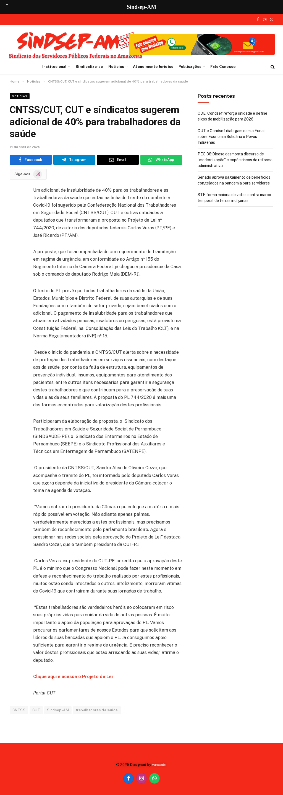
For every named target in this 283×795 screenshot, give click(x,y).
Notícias (116, 66)
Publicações (190, 66)
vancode (159, 765)
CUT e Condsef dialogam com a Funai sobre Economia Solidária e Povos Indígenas (231, 137)
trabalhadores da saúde (97, 710)
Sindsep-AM (58, 710)
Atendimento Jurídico (153, 66)
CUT (36, 710)
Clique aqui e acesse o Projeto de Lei (73, 676)
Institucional (54, 66)
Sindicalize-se (89, 66)
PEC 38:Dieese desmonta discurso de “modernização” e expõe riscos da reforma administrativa (235, 160)
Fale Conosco (222, 66)
